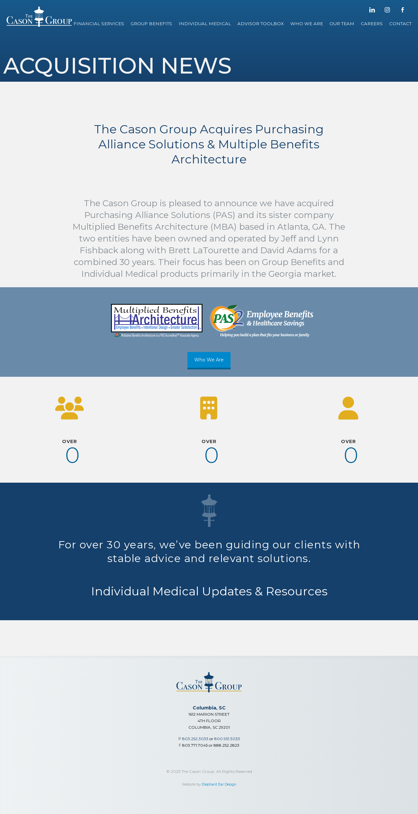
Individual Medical (205, 23)
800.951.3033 (227, 738)
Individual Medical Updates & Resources (209, 585)
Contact (400, 23)
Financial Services (98, 23)
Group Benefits (151, 23)
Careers (372, 23)
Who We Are (306, 23)
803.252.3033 (195, 738)
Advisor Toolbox (260, 23)
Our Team (342, 23)
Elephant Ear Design (219, 784)
